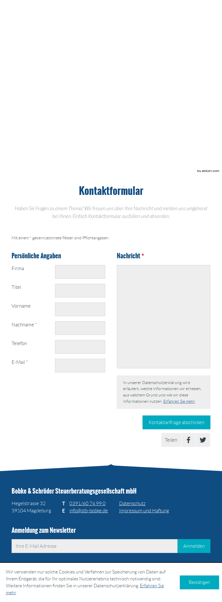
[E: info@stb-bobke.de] (88, 510)
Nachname (24, 324)
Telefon (19, 343)
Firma (18, 268)
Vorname (21, 305)
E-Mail (20, 362)
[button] (114, 39)
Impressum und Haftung (144, 510)
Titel (16, 287)
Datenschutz (132, 503)
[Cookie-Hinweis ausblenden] (199, 582)
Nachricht (130, 256)
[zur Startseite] (60, 18)
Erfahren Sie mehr (179, 401)
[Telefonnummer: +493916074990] (87, 503)
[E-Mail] (94, 546)
